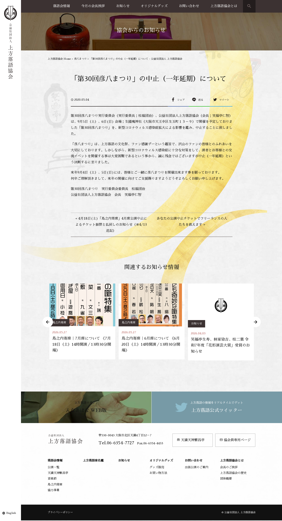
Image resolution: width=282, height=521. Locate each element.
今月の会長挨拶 (93, 6)
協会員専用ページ (235, 440)
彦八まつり (80, 59)
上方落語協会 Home (59, 59)
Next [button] (255, 322)
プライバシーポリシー (60, 513)
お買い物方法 (158, 473)
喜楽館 (52, 479)
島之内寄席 (59, 322)
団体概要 (226, 479)
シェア (181, 100)
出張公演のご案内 (196, 467)
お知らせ (123, 6)
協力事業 (53, 490)
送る (200, 100)
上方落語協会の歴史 (233, 473)
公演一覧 (53, 467)
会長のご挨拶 (229, 467)
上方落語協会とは (223, 6)
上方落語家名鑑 (93, 461)
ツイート (224, 100)
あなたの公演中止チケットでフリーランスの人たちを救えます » (192, 221)
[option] (82, 322)
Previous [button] (47, 322)
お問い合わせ (189, 6)
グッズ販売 (157, 467)
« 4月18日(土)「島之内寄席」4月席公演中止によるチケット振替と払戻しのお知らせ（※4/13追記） (111, 224)
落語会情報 (61, 6)
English (11, 513)
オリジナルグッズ (154, 6)
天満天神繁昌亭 (191, 440)
